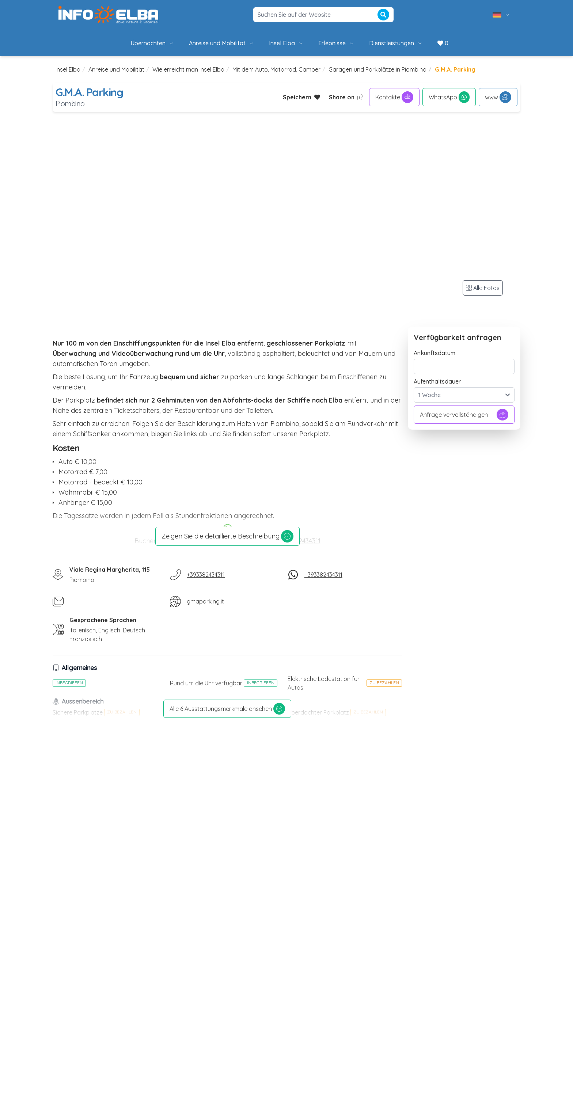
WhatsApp (449, 97)
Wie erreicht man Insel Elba (188, 69)
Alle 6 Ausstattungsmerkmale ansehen (227, 709)
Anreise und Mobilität (221, 43)
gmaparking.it (205, 601)
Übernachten (152, 43)
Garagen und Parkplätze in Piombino (377, 69)
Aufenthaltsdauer (437, 381)
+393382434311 (206, 574)
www (498, 97)
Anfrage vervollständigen (464, 414)
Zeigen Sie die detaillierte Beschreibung (227, 536)
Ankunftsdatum (434, 353)
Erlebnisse (336, 43)
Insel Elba (286, 43)
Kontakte (394, 97)
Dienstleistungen (396, 43)
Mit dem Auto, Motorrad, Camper (276, 69)
